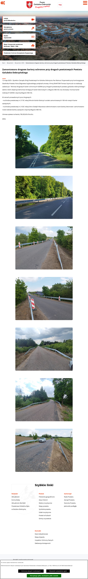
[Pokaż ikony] (3, 3)
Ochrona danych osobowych (31, 571)
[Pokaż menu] (85, 3)
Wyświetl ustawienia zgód (58, 571)
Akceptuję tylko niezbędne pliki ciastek (44, 576)
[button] (44, 169)
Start (3, 63)
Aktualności (10, 63)
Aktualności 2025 (19, 63)
